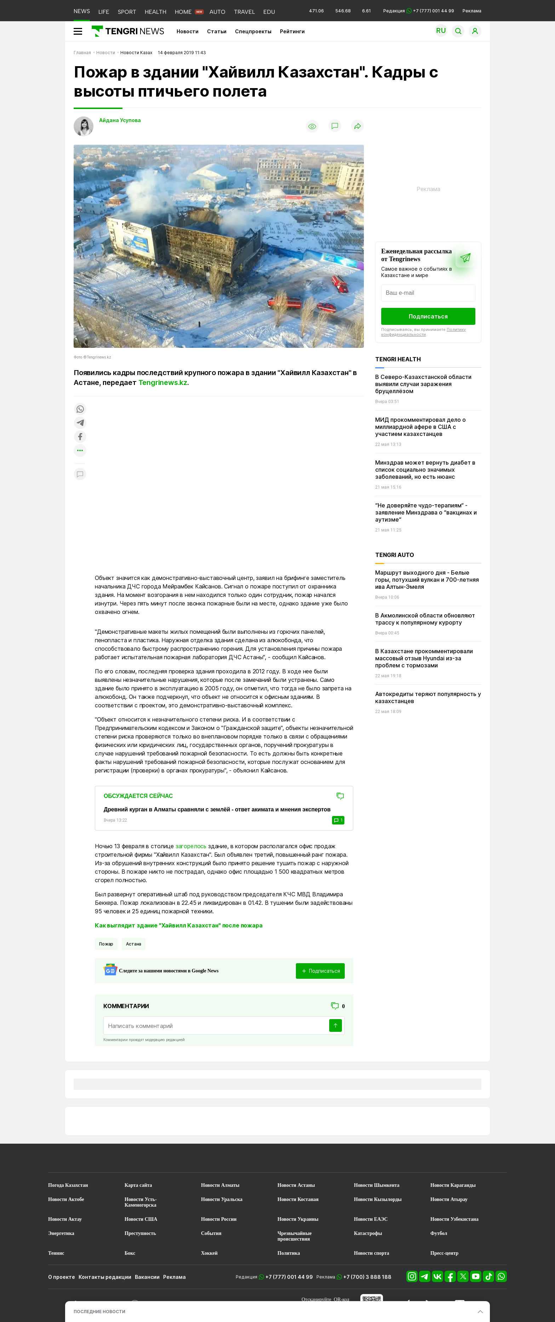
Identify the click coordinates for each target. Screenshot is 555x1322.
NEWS (82, 11)
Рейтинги (292, 31)
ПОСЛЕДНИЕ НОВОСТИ (99, 1311)
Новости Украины (298, 1219)
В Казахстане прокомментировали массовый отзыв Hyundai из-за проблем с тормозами (424, 658)
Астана (133, 944)
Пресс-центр (444, 1253)
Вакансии (147, 1277)
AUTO (217, 11)
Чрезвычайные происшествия (295, 1236)
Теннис (56, 1253)
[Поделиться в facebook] (80, 437)
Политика (289, 1253)
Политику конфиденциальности (423, 332)
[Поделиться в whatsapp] (80, 409)
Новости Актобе (66, 1199)
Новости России (218, 1219)
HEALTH (155, 11)
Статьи (217, 31)
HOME (183, 11)
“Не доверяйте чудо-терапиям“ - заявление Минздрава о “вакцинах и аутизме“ (426, 512)
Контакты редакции (105, 1277)
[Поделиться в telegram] (80, 423)
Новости (188, 31)
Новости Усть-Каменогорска (141, 1202)
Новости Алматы (220, 1185)
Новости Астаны (296, 1185)
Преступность (140, 1233)
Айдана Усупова (120, 120)
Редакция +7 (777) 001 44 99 (418, 10)
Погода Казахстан (68, 1185)
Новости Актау (65, 1219)
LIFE (103, 11)
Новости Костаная (298, 1199)
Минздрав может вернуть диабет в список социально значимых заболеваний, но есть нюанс (425, 469)
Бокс (130, 1253)
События (211, 1233)
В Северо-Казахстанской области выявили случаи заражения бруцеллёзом (423, 384)
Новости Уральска (221, 1199)
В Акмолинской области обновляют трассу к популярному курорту (425, 619)
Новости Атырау (449, 1199)
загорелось (191, 846)
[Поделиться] (357, 126)
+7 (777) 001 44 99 (289, 1277)
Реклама (472, 10)
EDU (269, 11)
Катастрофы (368, 1233)
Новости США (141, 1219)
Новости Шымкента (377, 1185)
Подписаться (428, 316)
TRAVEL (244, 11)
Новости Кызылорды (378, 1199)
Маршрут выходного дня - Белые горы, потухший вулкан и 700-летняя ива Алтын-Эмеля (427, 579)
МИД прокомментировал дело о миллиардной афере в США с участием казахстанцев (420, 426)
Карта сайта (138, 1185)
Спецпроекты (253, 31)
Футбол (438, 1233)
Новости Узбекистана (454, 1219)
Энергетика (61, 1233)
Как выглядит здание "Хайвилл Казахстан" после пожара (179, 925)
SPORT (127, 11)
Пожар (106, 944)
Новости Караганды (453, 1185)
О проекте (61, 1277)
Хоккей (209, 1253)
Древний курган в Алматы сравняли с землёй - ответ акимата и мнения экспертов (217, 809)
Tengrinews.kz (162, 382)
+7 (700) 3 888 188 (367, 1277)
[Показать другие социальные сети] (80, 451)
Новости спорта (371, 1253)
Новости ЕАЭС (371, 1219)
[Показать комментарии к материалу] (80, 474)
